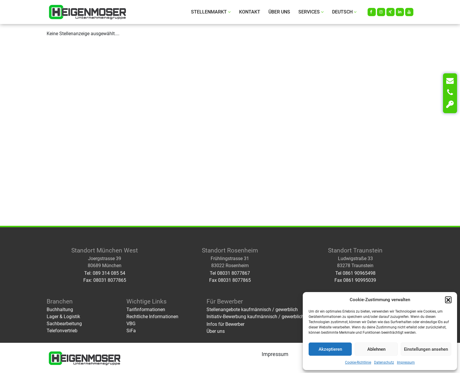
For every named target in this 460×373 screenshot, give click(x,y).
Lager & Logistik (63, 316)
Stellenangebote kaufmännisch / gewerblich (252, 309)
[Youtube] (409, 12)
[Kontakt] (450, 81)
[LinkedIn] (400, 12)
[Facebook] (372, 12)
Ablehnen (376, 349)
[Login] (450, 104)
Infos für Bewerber (225, 324)
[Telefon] (450, 92)
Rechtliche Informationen (152, 316)
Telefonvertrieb (62, 330)
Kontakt (249, 12)
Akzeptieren (330, 349)
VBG (131, 323)
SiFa (131, 330)
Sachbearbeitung (64, 323)
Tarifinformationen (145, 309)
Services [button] (311, 12)
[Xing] (390, 12)
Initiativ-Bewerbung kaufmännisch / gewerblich (255, 316)
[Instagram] (381, 12)
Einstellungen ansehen (426, 349)
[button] (448, 300)
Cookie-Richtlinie (358, 362)
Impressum (406, 362)
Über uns (279, 12)
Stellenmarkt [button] (211, 12)
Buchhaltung (60, 309)
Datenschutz (384, 362)
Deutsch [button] (344, 12)
